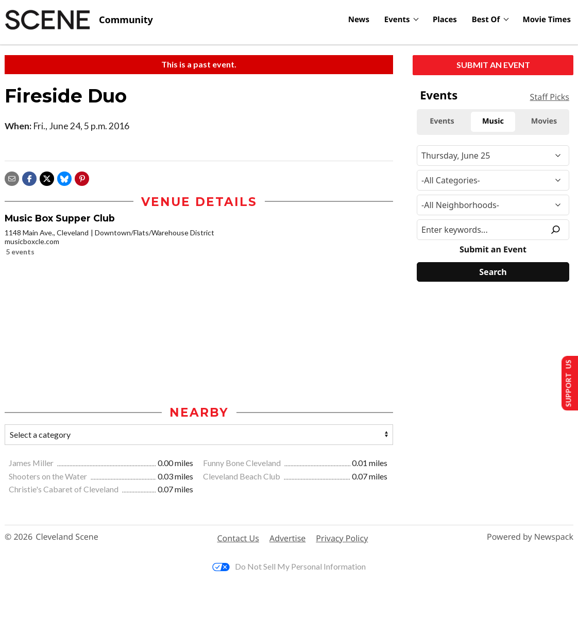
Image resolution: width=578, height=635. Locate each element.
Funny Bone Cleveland (242, 464)
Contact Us (238, 539)
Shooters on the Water (49, 477)
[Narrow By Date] (493, 155)
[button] (82, 177)
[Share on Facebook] (29, 177)
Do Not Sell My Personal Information (289, 567)
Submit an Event (493, 65)
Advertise (287, 539)
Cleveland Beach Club (242, 477)
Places (445, 19)
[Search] (493, 272)
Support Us (566, 382)
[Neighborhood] (493, 205)
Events (397, 19)
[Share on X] (47, 177)
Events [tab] (442, 121)
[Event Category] (493, 180)
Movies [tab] (544, 121)
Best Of (486, 19)
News (358, 19)
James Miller (32, 464)
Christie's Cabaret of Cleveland (64, 490)
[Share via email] (12, 177)
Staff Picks (549, 96)
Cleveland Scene (67, 538)
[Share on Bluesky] (64, 177)
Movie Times (547, 19)
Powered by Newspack (530, 538)
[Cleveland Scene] (79, 20)
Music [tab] (493, 121)
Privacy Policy (342, 539)
